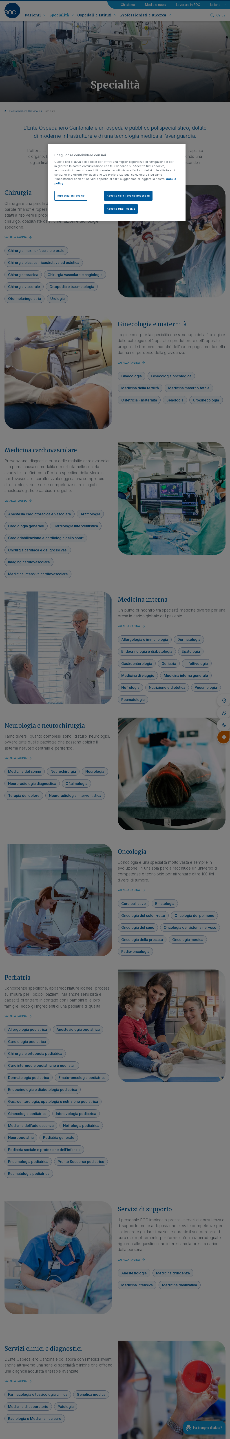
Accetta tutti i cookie (121, 208)
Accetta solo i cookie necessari (128, 195)
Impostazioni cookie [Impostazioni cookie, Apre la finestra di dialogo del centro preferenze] (71, 195)
